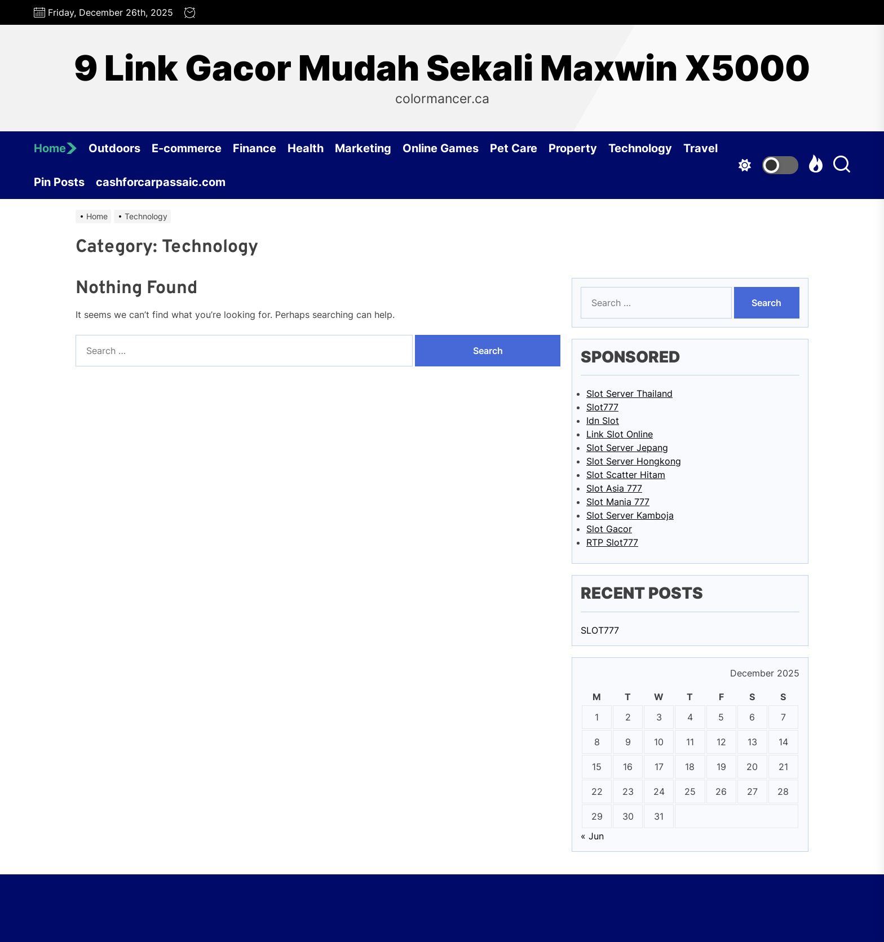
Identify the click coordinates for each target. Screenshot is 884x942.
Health (306, 148)
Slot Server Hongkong (633, 461)
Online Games (441, 148)
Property (573, 148)
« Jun (592, 836)
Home (55, 148)
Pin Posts (59, 182)
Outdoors (114, 148)
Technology (640, 148)
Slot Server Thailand (629, 393)
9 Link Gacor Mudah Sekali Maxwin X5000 (442, 68)
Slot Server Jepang (627, 447)
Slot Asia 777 (614, 488)
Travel (700, 148)
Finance (254, 148)
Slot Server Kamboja (630, 515)
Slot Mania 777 (617, 501)
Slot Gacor (609, 528)
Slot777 (602, 407)
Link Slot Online (619, 434)
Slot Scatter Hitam (625, 474)
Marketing (363, 148)
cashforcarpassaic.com (161, 182)
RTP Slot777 (612, 542)
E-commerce (187, 148)
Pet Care (513, 148)
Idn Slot (602, 420)
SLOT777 (600, 630)
